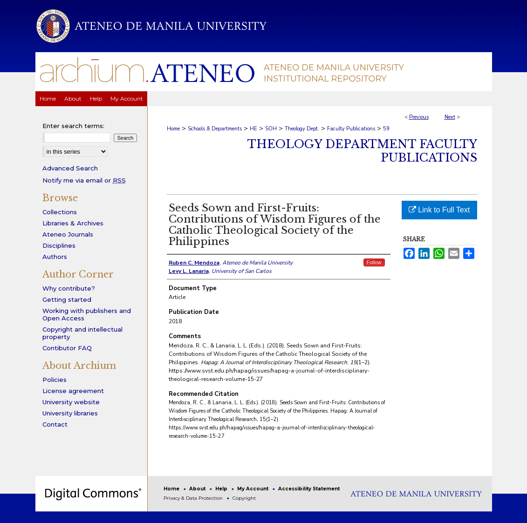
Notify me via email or (84, 180)
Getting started (66, 299)
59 (386, 128)
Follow (374, 262)
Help (222, 489)
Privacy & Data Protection (194, 498)
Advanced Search (70, 168)
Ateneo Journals (67, 234)
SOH (271, 128)
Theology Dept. (302, 128)
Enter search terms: (73, 125)
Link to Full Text (439, 210)
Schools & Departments (215, 128)
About (198, 489)
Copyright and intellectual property (82, 333)
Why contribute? (68, 288)
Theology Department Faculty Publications (362, 150)
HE (253, 128)
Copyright (244, 498)
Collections (59, 212)
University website (71, 402)
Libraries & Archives (72, 223)
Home (173, 128)
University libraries (70, 413)
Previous (419, 117)
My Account (253, 489)
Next (450, 117)
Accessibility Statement (309, 489)
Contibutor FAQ (67, 348)
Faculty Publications (351, 128)
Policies (54, 379)
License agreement (73, 390)
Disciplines (58, 245)
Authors (54, 256)
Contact (55, 424)
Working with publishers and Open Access (86, 314)
